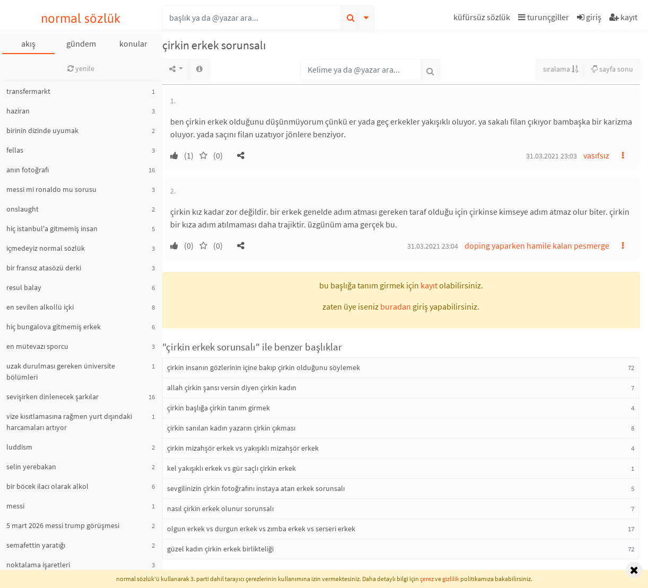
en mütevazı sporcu (37, 346)
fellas (14, 150)
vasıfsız (596, 155)
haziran (18, 111)
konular (133, 43)
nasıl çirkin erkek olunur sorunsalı (220, 508)
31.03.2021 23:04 (432, 246)
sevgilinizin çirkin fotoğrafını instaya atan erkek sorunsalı (256, 488)
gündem (81, 43)
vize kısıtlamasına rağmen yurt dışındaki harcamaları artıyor (69, 421)
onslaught (22, 209)
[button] (483, 19)
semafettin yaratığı (35, 545)
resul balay (23, 287)
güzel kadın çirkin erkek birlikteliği (220, 549)
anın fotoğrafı (27, 169)
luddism (19, 447)
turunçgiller (543, 17)
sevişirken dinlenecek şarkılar (52, 396)
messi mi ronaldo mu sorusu (51, 189)
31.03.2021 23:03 (551, 156)
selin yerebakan (31, 466)
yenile (80, 68)
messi (15, 506)
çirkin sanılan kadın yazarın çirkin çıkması (231, 428)
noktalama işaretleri (38, 564)
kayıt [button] (429, 285)
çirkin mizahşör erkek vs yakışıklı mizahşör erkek (243, 448)
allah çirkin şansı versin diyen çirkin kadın (231, 387)
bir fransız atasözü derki (43, 268)
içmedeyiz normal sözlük (45, 248)
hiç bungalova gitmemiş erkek (53, 326)
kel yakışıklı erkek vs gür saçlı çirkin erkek (231, 468)
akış (28, 43)
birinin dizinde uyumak (42, 130)
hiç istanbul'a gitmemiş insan (52, 228)
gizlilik (450, 579)
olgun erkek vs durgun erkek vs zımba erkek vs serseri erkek (261, 528)
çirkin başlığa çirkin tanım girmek (218, 408)
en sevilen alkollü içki (40, 307)
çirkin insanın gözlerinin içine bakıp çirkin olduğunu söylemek (263, 367)
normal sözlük (81, 18)
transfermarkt (28, 91)
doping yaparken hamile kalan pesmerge (537, 245)
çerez (427, 579)
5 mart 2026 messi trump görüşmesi (62, 525)
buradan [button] (395, 306)
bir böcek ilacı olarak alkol (47, 486)
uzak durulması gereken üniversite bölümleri (60, 371)
